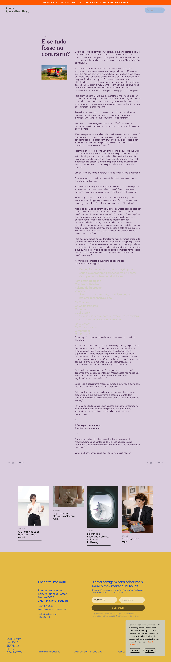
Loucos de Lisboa (106, 411)
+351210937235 (45, 606)
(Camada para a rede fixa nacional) (52, 609)
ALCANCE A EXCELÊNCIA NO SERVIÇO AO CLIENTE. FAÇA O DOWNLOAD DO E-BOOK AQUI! (85, 2)
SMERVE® (12, 642)
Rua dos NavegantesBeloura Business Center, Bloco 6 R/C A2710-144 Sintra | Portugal (53, 595)
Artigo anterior (16, 462)
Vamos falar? (154, 10)
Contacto (14, 652)
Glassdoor (123, 200)
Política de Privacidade (49, 651)
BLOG (10, 649)
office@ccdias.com (47, 617)
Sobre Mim (13, 638)
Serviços (13, 645)
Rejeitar (150, 650)
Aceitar (135, 650)
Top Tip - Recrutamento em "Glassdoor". (113, 203)
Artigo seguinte (154, 462)
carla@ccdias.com (47, 614)
